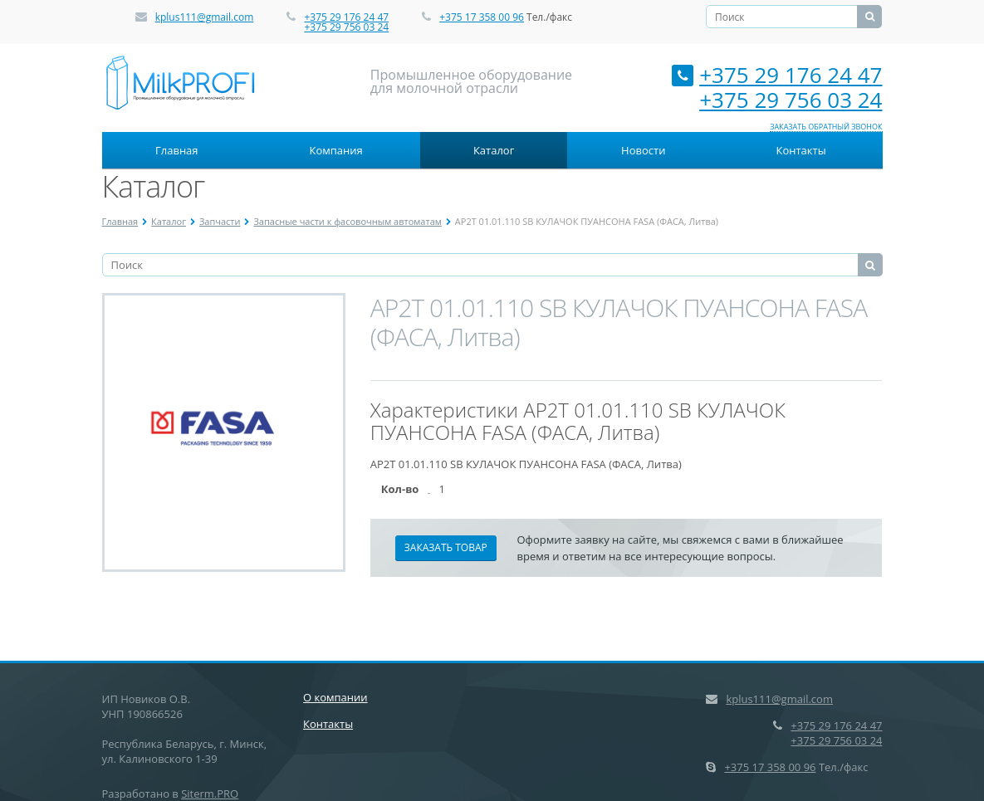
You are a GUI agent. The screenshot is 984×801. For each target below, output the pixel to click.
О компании (335, 697)
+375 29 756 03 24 (346, 27)
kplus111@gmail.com (204, 17)
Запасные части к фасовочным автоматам (347, 221)
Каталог (493, 150)
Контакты (800, 150)
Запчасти (220, 221)
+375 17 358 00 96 (481, 17)
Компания (336, 150)
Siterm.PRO (209, 793)
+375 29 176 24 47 (346, 17)
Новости (643, 150)
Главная (176, 150)
